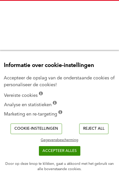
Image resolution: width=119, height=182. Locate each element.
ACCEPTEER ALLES (59, 150)
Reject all (94, 128)
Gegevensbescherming (59, 140)
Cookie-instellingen (36, 128)
